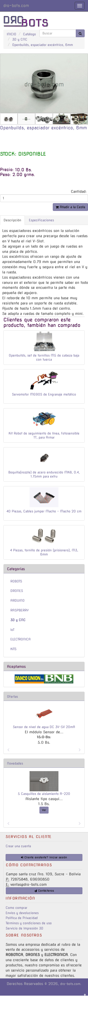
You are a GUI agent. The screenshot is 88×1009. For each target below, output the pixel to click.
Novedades (15, 763)
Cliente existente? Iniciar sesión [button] (44, 857)
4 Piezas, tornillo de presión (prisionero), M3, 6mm (44, 552)
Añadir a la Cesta (70, 207)
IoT (12, 630)
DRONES (16, 591)
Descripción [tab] (12, 220)
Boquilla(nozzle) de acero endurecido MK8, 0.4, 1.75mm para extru (44, 474)
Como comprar (16, 908)
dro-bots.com (16, 5)
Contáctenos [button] (44, 890)
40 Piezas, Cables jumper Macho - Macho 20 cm (44, 511)
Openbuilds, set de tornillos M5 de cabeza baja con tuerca (44, 357)
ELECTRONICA (20, 639)
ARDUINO (17, 601)
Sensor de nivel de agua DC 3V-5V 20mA (44, 727)
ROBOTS (16, 581)
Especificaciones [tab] (41, 220)
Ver (44, 810)
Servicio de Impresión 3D (24, 928)
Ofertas (12, 697)
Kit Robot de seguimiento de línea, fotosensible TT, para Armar (44, 435)
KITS (13, 649)
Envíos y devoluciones (22, 913)
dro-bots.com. (70, 984)
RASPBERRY (19, 610)
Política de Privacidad (22, 918)
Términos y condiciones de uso (29, 923)
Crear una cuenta (18, 846)
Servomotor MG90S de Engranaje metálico (44, 394)
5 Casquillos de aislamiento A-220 (44, 794)
